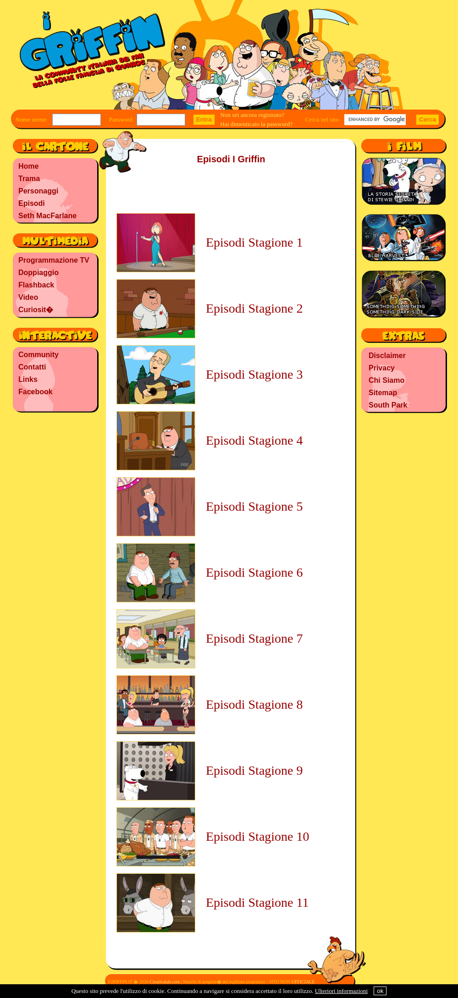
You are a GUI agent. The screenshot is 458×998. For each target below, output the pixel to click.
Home (28, 166)
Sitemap (383, 393)
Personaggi (38, 191)
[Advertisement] (55, 474)
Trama (29, 178)
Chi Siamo (386, 380)
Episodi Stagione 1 (254, 242)
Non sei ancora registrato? (252, 114)
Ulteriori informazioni (341, 990)
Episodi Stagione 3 (254, 374)
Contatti (32, 367)
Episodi (31, 203)
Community (38, 354)
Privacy (382, 368)
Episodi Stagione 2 (254, 308)
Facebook (35, 392)
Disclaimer (387, 355)
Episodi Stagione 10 (257, 836)
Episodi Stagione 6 (254, 572)
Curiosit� (35, 310)
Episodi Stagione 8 (254, 704)
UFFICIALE (303, 981)
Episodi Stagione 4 (254, 440)
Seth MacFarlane (47, 216)
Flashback (36, 285)
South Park (388, 405)
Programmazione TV (53, 260)
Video (28, 297)
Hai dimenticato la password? (256, 124)
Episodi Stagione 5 (254, 506)
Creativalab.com (164, 981)
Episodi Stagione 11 (257, 902)
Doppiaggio (38, 272)
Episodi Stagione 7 (254, 638)
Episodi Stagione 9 (254, 770)
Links (28, 379)
